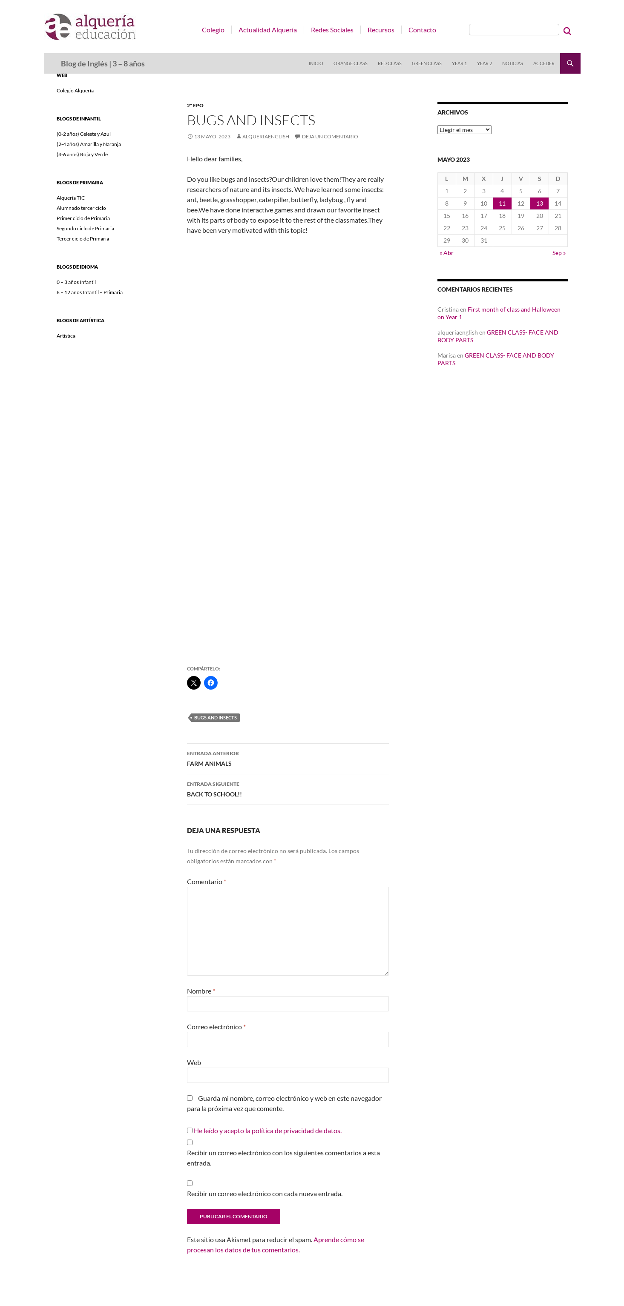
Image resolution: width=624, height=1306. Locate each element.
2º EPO (195, 105)
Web (194, 1062)
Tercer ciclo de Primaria (83, 238)
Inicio (316, 63)
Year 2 (484, 63)
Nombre (201, 991)
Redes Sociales (332, 30)
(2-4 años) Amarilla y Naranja (89, 144)
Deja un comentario (330, 136)
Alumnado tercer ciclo (81, 208)
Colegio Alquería (75, 90)
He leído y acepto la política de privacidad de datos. (268, 1130)
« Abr (447, 252)
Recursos (381, 30)
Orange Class (351, 63)
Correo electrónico (216, 1026)
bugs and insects (215, 717)
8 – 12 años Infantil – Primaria (90, 292)
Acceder (544, 63)
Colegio (213, 30)
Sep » (559, 252)
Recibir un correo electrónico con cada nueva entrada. (264, 1193)
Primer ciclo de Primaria (83, 218)
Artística (66, 335)
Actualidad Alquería (268, 30)
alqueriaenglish (265, 136)
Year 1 (459, 63)
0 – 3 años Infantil (76, 282)
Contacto (422, 30)
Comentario (206, 881)
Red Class (390, 63)
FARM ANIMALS (288, 757)
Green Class (427, 63)
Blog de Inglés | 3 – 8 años (103, 63)
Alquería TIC (71, 198)
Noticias (512, 63)
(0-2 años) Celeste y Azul (84, 134)
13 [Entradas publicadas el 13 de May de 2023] (539, 203)
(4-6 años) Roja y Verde (82, 154)
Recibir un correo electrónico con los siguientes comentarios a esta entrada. (283, 1157)
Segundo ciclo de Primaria (85, 228)
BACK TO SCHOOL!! (288, 788)
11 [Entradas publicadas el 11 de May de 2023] (502, 203)
